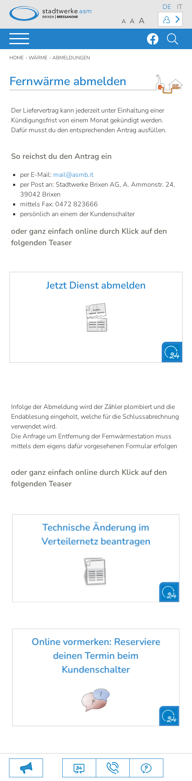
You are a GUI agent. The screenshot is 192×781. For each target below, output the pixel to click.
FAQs (146, 768)
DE (167, 6)
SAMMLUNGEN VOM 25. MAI (26, 768)
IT (180, 6)
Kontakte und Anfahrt (112, 768)
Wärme (38, 57)
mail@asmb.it (73, 174)
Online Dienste (79, 768)
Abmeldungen (71, 57)
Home (16, 57)
